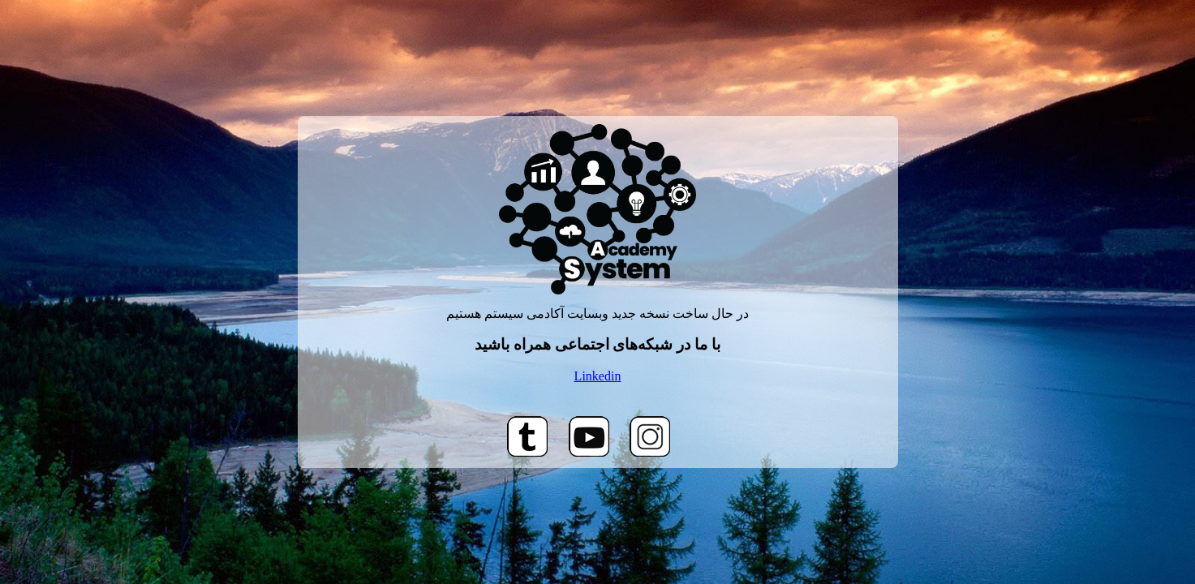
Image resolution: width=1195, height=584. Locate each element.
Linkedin (597, 376)
